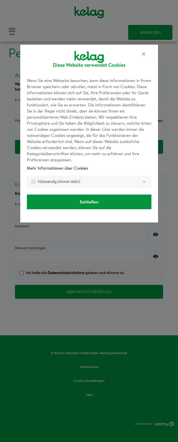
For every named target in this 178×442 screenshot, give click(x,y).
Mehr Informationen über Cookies (57, 168)
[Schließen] (144, 54)
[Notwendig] (144, 181)
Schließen (89, 202)
